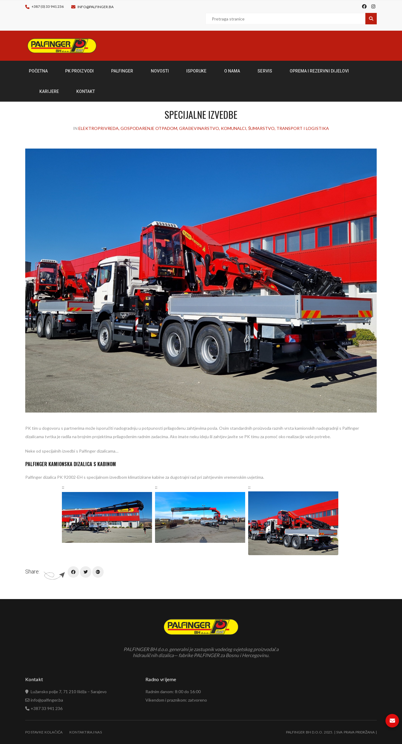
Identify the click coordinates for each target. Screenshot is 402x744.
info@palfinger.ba (96, 7)
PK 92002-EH (70, 477)
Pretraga (371, 18)
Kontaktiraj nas (85, 732)
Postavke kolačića (44, 732)
